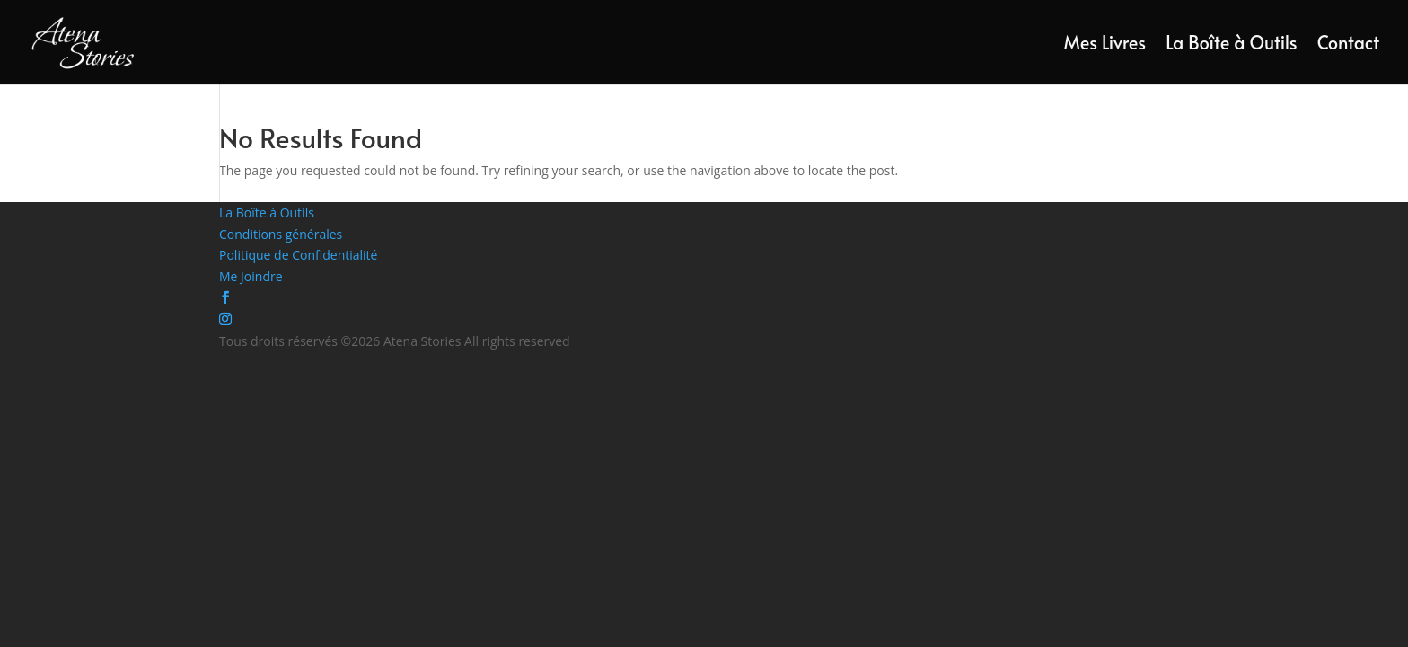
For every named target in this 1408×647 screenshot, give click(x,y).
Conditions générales (280, 234)
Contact (1348, 45)
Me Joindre (251, 276)
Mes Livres (1105, 45)
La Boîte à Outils (1232, 45)
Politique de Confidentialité (298, 254)
